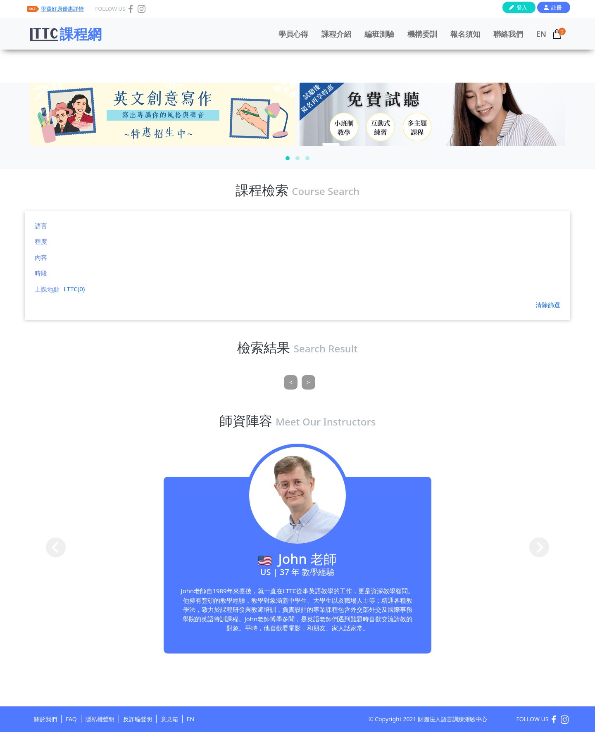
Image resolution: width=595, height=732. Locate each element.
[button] (288, 158)
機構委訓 (422, 34)
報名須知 (465, 34)
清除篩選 (548, 305)
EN (541, 34)
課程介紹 (336, 34)
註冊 (556, 7)
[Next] (308, 382)
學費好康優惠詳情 (62, 8)
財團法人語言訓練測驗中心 (452, 719)
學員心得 (293, 34)
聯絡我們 (508, 34)
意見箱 (169, 719)
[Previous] (291, 382)
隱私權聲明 (100, 719)
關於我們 (45, 719)
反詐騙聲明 (137, 719)
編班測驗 (379, 34)
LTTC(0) (74, 289)
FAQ (71, 719)
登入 (521, 7)
